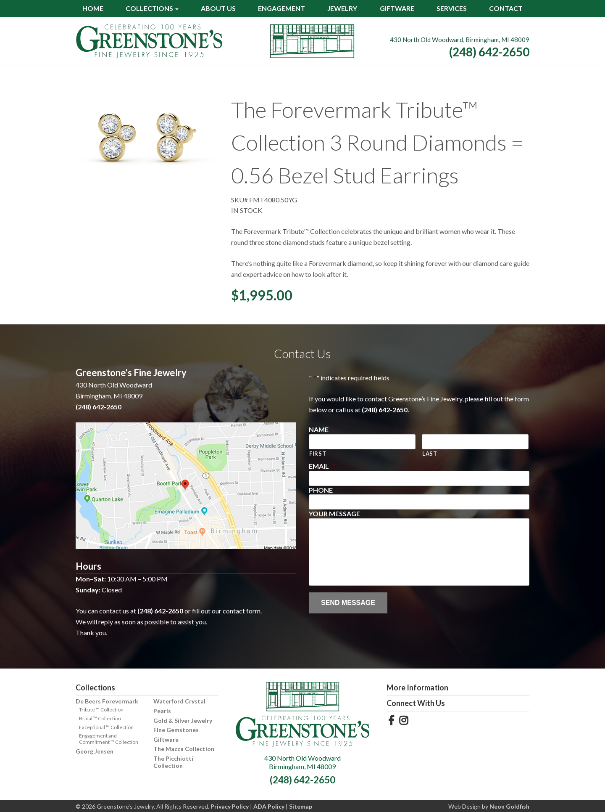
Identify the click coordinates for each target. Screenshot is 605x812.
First (317, 453)
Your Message (334, 513)
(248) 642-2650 (489, 52)
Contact (506, 8)
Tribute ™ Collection (101, 709)
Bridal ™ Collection (100, 718)
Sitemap (300, 806)
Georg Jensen (94, 751)
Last (429, 453)
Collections (149, 8)
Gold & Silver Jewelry (182, 720)
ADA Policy (268, 806)
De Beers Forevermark (107, 701)
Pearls (162, 710)
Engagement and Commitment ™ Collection (108, 738)
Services (452, 8)
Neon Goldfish (509, 806)
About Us (218, 8)
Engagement (281, 8)
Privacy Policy (229, 806)
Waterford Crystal (179, 701)
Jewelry (342, 8)
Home (92, 8)
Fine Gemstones (176, 729)
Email (322, 466)
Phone (324, 490)
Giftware (397, 8)
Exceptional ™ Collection (106, 727)
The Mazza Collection (183, 748)
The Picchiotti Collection (173, 762)
